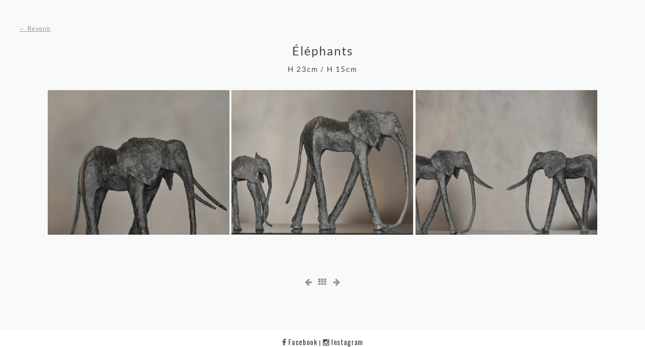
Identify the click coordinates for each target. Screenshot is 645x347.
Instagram (343, 341)
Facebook (300, 341)
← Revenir (35, 28)
